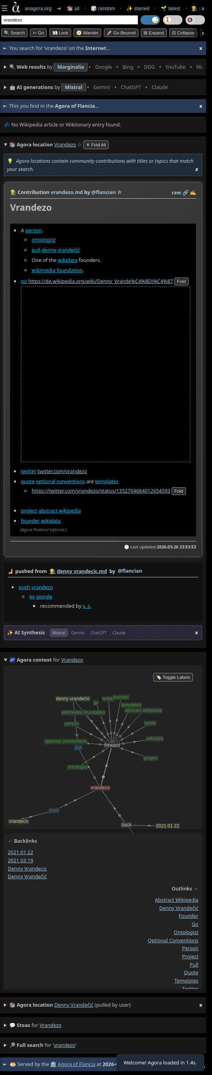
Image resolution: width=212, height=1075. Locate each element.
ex (32, 596)
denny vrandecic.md (82, 571)
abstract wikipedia (60, 510)
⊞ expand (154, 32)
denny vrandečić (61, 249)
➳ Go (38, 32)
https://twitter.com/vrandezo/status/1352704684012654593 (101, 490)
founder (30, 520)
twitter (29, 471)
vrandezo (42, 587)
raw (176, 192)
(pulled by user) (105, 1005)
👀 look (60, 32)
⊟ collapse (183, 32)
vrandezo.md (67, 192)
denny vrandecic (27, 868)
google (44, 596)
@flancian (130, 570)
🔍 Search (14, 32)
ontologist (44, 239)
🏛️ (53, 1064)
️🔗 (185, 192)
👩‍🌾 (13, 192)
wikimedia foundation (57, 270)
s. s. (86, 605)
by (103, 571)
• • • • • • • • (105, 67)
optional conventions (60, 481)
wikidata (67, 259)
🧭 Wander (87, 32)
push (24, 587)
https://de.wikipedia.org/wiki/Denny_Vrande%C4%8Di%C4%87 (100, 281)
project (29, 510)
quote (28, 481)
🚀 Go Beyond (121, 32)
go (24, 281)
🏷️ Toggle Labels (173, 677)
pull (36, 249)
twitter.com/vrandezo (62, 471)
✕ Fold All (96, 144)
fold (181, 281)
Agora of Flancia (76, 1064)
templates (107, 481)
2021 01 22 (20, 852)
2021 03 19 (20, 860)
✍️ (193, 192)
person (33, 230)
